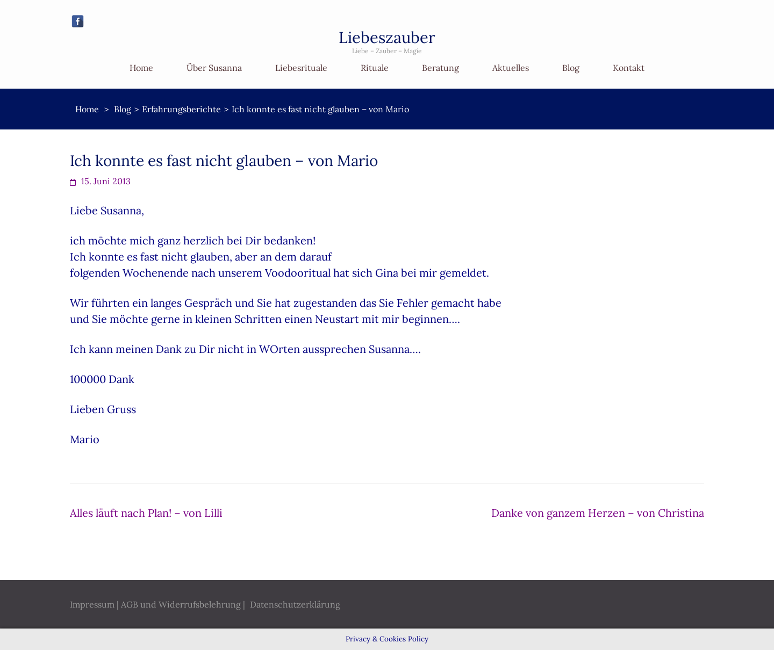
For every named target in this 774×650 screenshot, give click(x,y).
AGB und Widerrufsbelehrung (181, 604)
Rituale (375, 67)
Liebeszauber (387, 37)
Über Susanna (214, 67)
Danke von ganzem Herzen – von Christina (597, 512)
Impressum (92, 604)
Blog (570, 67)
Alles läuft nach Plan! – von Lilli (146, 512)
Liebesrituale (301, 67)
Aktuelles (510, 67)
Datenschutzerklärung (295, 604)
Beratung (440, 67)
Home (141, 67)
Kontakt (628, 67)
